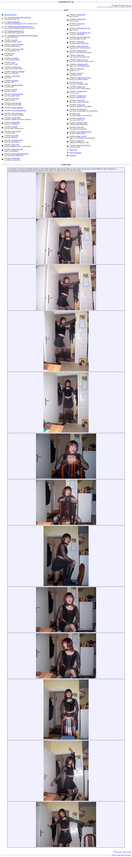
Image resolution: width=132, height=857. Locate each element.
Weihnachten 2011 (82, 64)
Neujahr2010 (16, 158)
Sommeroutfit (16, 122)
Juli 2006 (14, 89)
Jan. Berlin (15, 58)
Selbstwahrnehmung (14, 22)
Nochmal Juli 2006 (17, 94)
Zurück (115, 5)
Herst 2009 (15, 136)
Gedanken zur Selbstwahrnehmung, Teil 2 (20, 26)
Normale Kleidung (17, 85)
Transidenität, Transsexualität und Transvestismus (23, 35)
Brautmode (15, 80)
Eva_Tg (128, 5)
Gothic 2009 (15, 145)
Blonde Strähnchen (17, 107)
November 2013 (82, 109)
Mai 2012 (80, 82)
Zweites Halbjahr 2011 (83, 33)
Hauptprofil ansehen (10, 14)
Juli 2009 (14, 127)
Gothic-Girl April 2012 (84, 78)
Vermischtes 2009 (17, 140)
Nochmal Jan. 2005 (17, 44)
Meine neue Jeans (17, 113)
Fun (13, 53)
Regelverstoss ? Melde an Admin (123, 852)
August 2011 (80, 42)
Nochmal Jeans (16, 67)
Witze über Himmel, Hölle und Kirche (19, 17)
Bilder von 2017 (82, 136)
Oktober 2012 (81, 87)
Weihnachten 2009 (17, 149)
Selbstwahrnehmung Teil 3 (16, 31)
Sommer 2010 (81, 19)
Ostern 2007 (15, 98)
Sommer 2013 (81, 105)
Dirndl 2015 (80, 127)
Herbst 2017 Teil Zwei (83, 145)
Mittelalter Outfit (82, 123)
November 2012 (82, 91)
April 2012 (80, 73)
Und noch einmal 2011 (83, 37)
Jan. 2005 (14, 40)
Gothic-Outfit (16, 76)
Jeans (13, 62)
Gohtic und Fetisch (82, 46)
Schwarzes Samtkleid (18, 71)
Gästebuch (73, 155)
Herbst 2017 (80, 141)
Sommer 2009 (16, 118)
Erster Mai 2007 (16, 103)
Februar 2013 (81, 100)
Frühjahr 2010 (81, 14)
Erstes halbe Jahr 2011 (83, 28)
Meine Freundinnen (75, 152)
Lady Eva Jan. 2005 (18, 49)
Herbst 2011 (80, 55)
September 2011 (82, 51)
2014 (78, 114)
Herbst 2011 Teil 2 (82, 60)
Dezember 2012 (81, 96)
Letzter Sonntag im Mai (19, 110)
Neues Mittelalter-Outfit (84, 132)
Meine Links (73, 150)
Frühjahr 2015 (81, 118)
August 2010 (80, 23)
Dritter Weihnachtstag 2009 (20, 154)
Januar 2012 (80, 69)
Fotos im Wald (16, 131)
